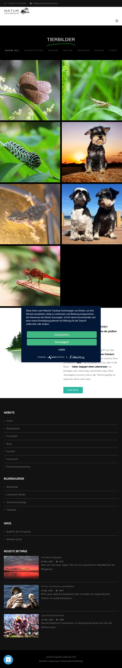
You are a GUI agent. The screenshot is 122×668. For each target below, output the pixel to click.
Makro (53, 50)
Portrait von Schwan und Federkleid (57, 586)
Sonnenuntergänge (16, 502)
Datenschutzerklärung (18, 466)
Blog (8, 444)
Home (9, 421)
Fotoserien (12, 436)
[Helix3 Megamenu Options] (116, 20)
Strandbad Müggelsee (51, 557)
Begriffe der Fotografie (18, 531)
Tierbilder (11, 510)
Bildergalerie (13, 428)
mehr (61, 349)
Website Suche (14, 539)
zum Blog (73, 390)
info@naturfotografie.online (45, 3)
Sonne (99, 50)
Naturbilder (12, 487)
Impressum (12, 459)
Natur (67, 50)
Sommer (83, 50)
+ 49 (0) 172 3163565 (16, 3)
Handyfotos (33, 50)
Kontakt (10, 451)
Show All (12, 50)
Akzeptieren (61, 334)
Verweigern (62, 342)
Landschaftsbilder (16, 494)
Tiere (113, 50)
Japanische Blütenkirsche (52, 615)
